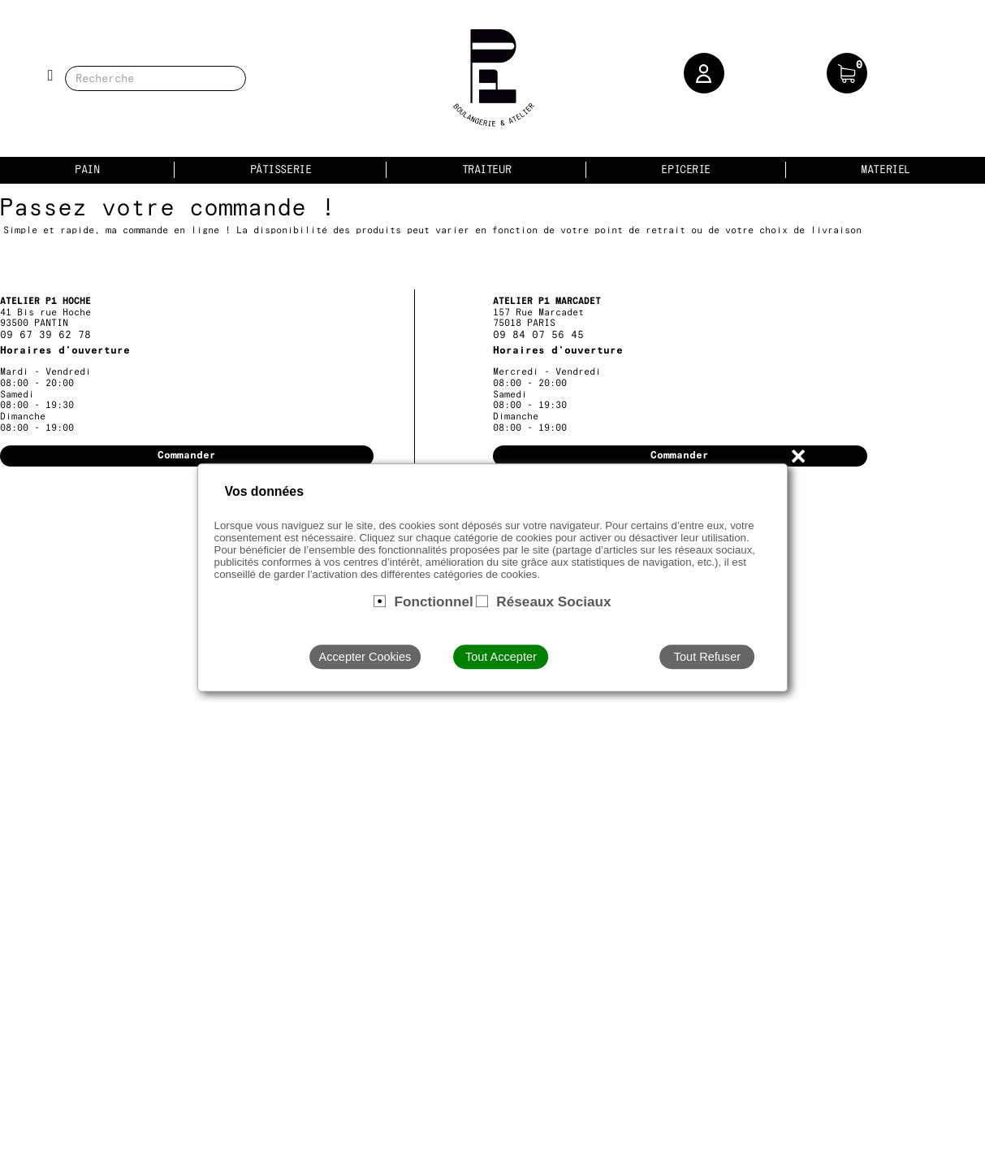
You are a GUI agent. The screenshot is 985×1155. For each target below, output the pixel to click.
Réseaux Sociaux (553, 601)
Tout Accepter (501, 656)
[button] (704, 73)
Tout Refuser (707, 656)
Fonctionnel (433, 601)
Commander (187, 455)
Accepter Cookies (365, 656)
